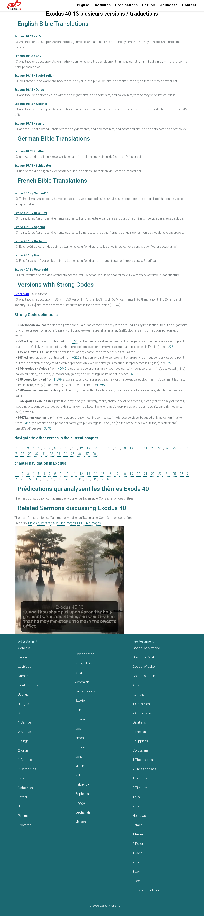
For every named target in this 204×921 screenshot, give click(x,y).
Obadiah (81, 747)
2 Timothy (140, 788)
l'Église (83, 5)
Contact (189, 5)
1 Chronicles (27, 760)
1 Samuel (25, 722)
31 (44, 454)
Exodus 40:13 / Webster (31, 104)
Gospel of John (144, 676)
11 (74, 448)
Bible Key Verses (39, 523)
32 (51, 454)
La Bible (149, 5)
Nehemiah (25, 788)
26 (181, 448)
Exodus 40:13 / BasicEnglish (34, 75)
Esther (22, 797)
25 (174, 448)
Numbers (24, 676)
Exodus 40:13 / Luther (29, 151)
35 (72, 454)
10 (67, 448)
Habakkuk (82, 784)
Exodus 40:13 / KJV (27, 36)
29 (29, 454)
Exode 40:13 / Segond (29, 227)
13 (88, 448)
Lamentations (85, 691)
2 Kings (23, 750)
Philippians (140, 741)
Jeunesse (169, 5)
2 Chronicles (27, 769)
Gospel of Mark (144, 657)
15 (102, 448)
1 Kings (23, 741)
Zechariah (82, 812)
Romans (139, 694)
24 (167, 448)
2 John (137, 862)
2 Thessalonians (144, 769)
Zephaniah (82, 794)
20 (138, 448)
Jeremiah (82, 682)
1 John (137, 853)
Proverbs (24, 825)
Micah (79, 766)
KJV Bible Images (64, 523)
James (138, 825)
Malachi (80, 822)
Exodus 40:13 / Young (29, 123)
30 (37, 454)
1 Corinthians (142, 704)
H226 (75, 341)
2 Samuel (25, 732)
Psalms (23, 816)
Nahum (80, 775)
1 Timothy (140, 778)
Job (21, 806)
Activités (103, 5)
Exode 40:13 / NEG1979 (30, 213)
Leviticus (24, 667)
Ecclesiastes (84, 654)
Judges (23, 704)
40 (108, 479)
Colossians (141, 750)
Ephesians (140, 732)
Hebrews (139, 816)
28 (22, 454)
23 (160, 448)
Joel (78, 729)
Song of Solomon (88, 663)
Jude (136, 881)
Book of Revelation (146, 890)
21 (145, 448)
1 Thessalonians (144, 760)
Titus (136, 797)
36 (80, 454)
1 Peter (138, 834)
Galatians (139, 722)
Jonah (79, 756)
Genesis (24, 648)
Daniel (79, 710)
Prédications (126, 5)
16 (110, 448)
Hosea (80, 719)
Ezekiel (80, 701)
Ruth (21, 713)
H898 (58, 379)
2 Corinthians (142, 713)
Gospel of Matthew (146, 648)
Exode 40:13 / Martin (28, 255)
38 (94, 454)
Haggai (80, 803)
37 (87, 454)
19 (131, 448)
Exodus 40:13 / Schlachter (32, 165)
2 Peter (138, 844)
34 (65, 454)
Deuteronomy (28, 685)
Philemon (139, 806)
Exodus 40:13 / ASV (27, 56)
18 (124, 448)
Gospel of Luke (144, 667)
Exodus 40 (21, 294)
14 (95, 448)
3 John (137, 872)
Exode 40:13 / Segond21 (31, 193)
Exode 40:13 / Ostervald (31, 269)
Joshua (23, 694)
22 (153, 448)
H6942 (61, 368)
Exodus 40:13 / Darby (29, 89)
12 (81, 448)
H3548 (27, 423)
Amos (79, 738)
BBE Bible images (89, 523)
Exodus (23, 657)
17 (117, 448)
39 (101, 479)
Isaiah (79, 673)
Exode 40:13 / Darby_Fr (30, 241)
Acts (136, 685)
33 (58, 454)
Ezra (21, 778)
